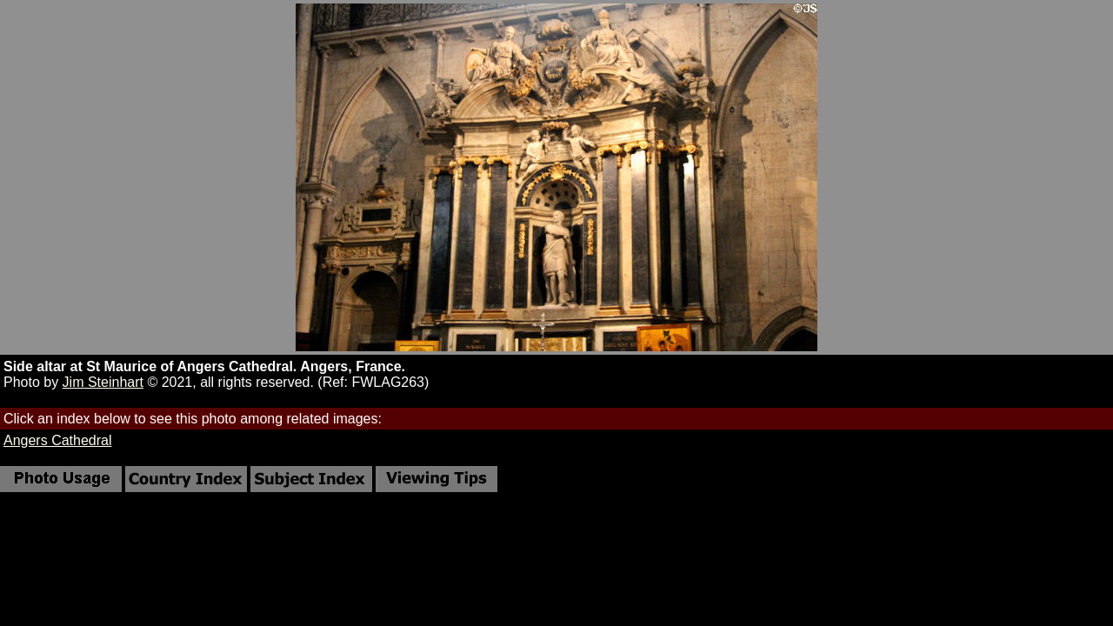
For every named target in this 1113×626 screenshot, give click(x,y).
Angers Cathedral (57, 440)
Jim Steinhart (103, 382)
